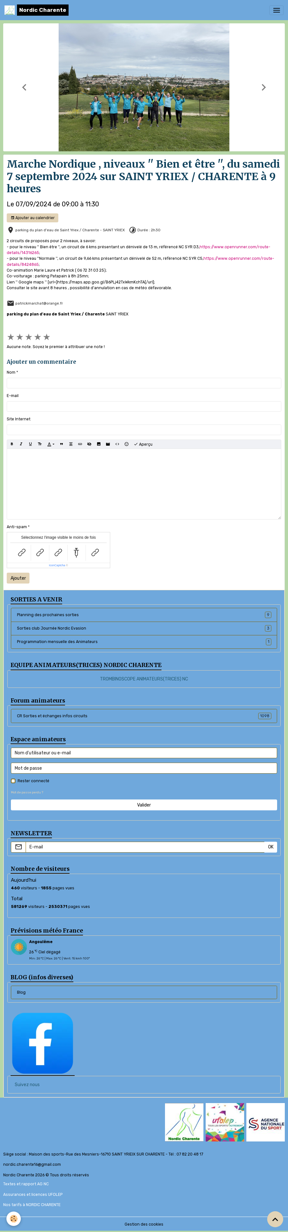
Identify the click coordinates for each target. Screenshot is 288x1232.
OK (271, 847)
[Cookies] (13, 1219)
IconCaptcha (57, 565)
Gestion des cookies (144, 1224)
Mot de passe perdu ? (27, 792)
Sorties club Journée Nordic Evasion (144, 628)
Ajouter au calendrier (33, 218)
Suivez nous (27, 1084)
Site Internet (18, 419)
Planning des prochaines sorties (144, 615)
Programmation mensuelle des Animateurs (144, 642)
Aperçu (143, 444)
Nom (11, 372)
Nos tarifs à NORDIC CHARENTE (32, 1205)
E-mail (13, 395)
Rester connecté (33, 781)
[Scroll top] (275, 1219)
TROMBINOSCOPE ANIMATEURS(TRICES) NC (144, 679)
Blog (21, 992)
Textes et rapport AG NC (26, 1184)
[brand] (36, 10)
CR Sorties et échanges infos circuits (144, 716)
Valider (144, 805)
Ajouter (18, 578)
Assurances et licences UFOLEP (32, 1194)
